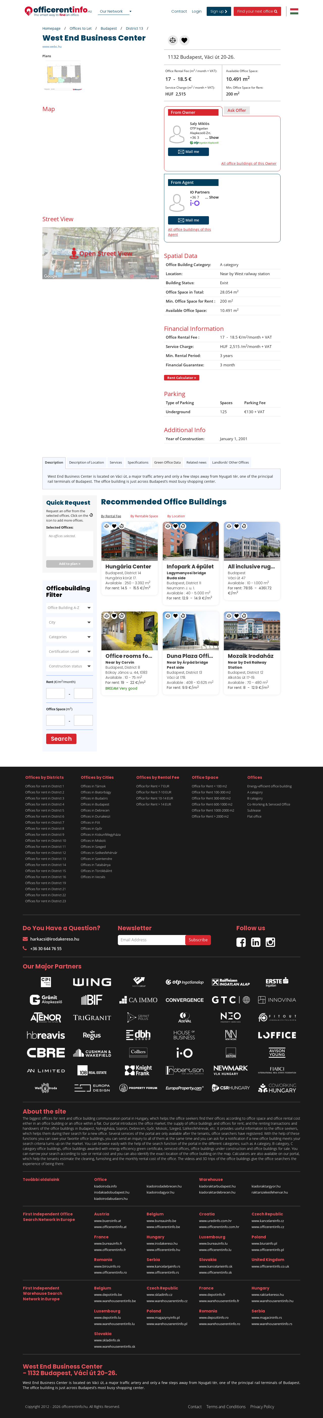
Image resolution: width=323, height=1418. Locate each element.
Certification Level (64, 651)
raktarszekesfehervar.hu (270, 1192)
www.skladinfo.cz (159, 1294)
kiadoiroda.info (105, 1186)
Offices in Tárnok (93, 786)
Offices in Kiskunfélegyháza (101, 834)
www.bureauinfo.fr (108, 1243)
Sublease (254, 810)
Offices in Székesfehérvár (99, 852)
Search (61, 739)
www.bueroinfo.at (107, 1220)
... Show (212, 137)
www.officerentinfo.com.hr (219, 1226)
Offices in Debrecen (95, 810)
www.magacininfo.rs (267, 1317)
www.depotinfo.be (108, 1294)
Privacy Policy (262, 1406)
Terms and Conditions (226, 1406)
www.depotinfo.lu (107, 1317)
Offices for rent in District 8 (44, 828)
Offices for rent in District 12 (45, 852)
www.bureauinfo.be (161, 1220)
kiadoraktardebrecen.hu (217, 1192)
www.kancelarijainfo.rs (163, 1266)
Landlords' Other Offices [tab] (230, 462)
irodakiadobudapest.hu (111, 1192)
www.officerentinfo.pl (268, 1249)
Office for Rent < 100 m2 (209, 786)
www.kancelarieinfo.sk (215, 1266)
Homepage (51, 28)
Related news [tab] (196, 462)
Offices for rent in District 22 (45, 895)
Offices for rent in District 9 (44, 834)
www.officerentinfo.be (163, 1226)
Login (197, 11)
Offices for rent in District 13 (45, 858)
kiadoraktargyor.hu (266, 1186)
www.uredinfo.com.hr (215, 1220)
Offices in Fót (90, 822)
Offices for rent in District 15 (45, 870)
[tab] (193, 111)
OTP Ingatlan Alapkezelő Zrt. (200, 130)
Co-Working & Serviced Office (268, 804)
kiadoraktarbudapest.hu (217, 1186)
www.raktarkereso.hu (268, 1294)
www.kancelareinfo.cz (268, 1220)
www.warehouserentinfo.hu (272, 1301)
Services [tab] (116, 462)
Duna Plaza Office (191, 656)
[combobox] (115, 11)
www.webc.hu (52, 46)
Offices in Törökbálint (96, 870)
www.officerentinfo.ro (110, 1272)
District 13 (134, 28)
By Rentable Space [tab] (144, 516)
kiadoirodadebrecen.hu (164, 1186)
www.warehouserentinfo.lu (114, 1324)
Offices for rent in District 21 (45, 889)
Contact (179, 11)
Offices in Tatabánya (96, 864)
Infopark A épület (190, 566)
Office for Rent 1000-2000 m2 (213, 810)
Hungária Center (128, 566)
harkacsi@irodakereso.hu (51, 939)
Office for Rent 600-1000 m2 (212, 804)
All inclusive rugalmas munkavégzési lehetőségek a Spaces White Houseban (252, 566)
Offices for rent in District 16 (45, 877)
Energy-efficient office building (269, 786)
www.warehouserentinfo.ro (219, 1324)
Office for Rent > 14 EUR (153, 804)
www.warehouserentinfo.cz (167, 1301)
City (52, 622)
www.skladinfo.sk (107, 1340)
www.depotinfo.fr (212, 1294)
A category (255, 792)
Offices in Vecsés (93, 877)
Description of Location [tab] (86, 462)
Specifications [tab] (138, 462)
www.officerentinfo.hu (163, 1249)
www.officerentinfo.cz (268, 1226)
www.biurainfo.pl (264, 1243)
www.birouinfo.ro (107, 1266)
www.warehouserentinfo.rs (272, 1324)
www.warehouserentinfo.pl (167, 1324)
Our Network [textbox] (111, 11)
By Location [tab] (176, 516)
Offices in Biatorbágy (96, 792)
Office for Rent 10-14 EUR (154, 798)
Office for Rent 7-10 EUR (153, 792)
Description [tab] (54, 462)
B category (255, 798)
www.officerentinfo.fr (110, 1249)
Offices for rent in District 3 (44, 798)
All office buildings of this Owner (249, 163)
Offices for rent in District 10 (45, 840)
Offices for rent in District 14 (45, 864)
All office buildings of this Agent (189, 232)
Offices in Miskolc (93, 840)
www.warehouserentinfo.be (115, 1301)
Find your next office (257, 11)
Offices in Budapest (95, 804)
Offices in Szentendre (96, 858)
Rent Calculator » (181, 377)
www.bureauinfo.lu (213, 1243)
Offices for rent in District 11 (45, 846)
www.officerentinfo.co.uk (270, 1266)
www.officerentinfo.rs (163, 1272)
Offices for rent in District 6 (44, 816)
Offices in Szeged (93, 846)
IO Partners (200, 192)
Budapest (109, 28)
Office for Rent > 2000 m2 (210, 816)
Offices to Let (81, 28)
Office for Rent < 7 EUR (152, 786)
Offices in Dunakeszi (95, 816)
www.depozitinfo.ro (214, 1317)
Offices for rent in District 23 (45, 901)
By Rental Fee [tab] (111, 516)
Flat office (254, 816)
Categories (58, 636)
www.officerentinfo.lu (215, 1249)
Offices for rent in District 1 (44, 786)
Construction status (65, 666)
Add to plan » (69, 563)
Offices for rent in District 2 (44, 792)
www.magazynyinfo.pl (163, 1317)
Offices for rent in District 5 (44, 810)
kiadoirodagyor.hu (160, 1192)
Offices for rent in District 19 (45, 883)
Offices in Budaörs (94, 798)
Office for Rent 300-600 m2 (211, 798)
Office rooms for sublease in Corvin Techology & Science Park (129, 656)
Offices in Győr (91, 828)
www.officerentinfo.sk (215, 1272)
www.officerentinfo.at (110, 1226)
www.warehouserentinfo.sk (114, 1346)
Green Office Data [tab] (167, 462)
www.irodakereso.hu (162, 1243)
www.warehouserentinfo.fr (219, 1301)
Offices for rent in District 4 (44, 804)
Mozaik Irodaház (251, 656)
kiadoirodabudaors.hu (111, 1198)
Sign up (218, 11)
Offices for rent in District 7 (44, 822)
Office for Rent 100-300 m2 (211, 792)
